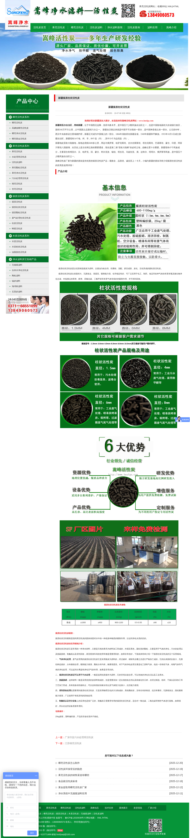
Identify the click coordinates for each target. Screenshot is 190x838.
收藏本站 (161, 6)
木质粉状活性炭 (19, 247)
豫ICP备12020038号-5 (75, 818)
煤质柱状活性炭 (19, 207)
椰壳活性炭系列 (21, 117)
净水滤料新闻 (114, 27)
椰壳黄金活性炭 (19, 138)
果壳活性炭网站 (147, 6)
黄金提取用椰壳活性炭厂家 (72, 787)
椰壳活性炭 (77, 27)
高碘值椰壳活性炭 (20, 128)
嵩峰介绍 (171, 27)
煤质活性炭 (17, 202)
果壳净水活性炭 (19, 173)
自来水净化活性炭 (20, 270)
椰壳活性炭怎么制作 (69, 763)
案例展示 (123, 808)
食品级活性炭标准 (67, 781)
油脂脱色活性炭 (19, 252)
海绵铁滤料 (17, 286)
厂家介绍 (152, 808)
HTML (176, 6)
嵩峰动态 (94, 808)
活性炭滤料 (96, 27)
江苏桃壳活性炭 (73, 743)
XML (170, 6)
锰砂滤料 (16, 281)
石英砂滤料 (17, 291)
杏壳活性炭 (17, 189)
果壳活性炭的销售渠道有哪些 (73, 775)
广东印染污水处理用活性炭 (79, 737)
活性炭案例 (133, 27)
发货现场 (138, 808)
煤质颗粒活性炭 (19, 212)
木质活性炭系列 (21, 235)
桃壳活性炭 (17, 183)
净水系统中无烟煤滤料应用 (72, 793)
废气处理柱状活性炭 (21, 218)
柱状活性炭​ (17, 223)
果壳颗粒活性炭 (19, 167)
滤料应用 (152, 27)
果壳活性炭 (58, 27)
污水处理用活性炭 (20, 178)
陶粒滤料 (16, 275)
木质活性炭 (17, 241)
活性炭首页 (39, 27)
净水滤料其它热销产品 (24, 259)
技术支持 (109, 808)
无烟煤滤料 (17, 265)
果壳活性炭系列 (21, 146)
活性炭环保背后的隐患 (70, 769)
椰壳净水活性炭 (19, 133)
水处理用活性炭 (19, 157)
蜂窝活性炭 (17, 228)
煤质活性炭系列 (21, 196)
